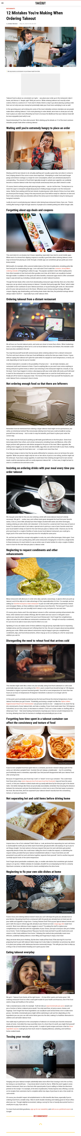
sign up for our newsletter (39, 1109)
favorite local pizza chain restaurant (26, 604)
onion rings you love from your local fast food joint (38, 781)
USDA (38, 688)
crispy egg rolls (59, 924)
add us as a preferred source (61, 1109)
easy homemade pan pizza (55, 1006)
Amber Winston (13, 24)
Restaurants (10, 8)
